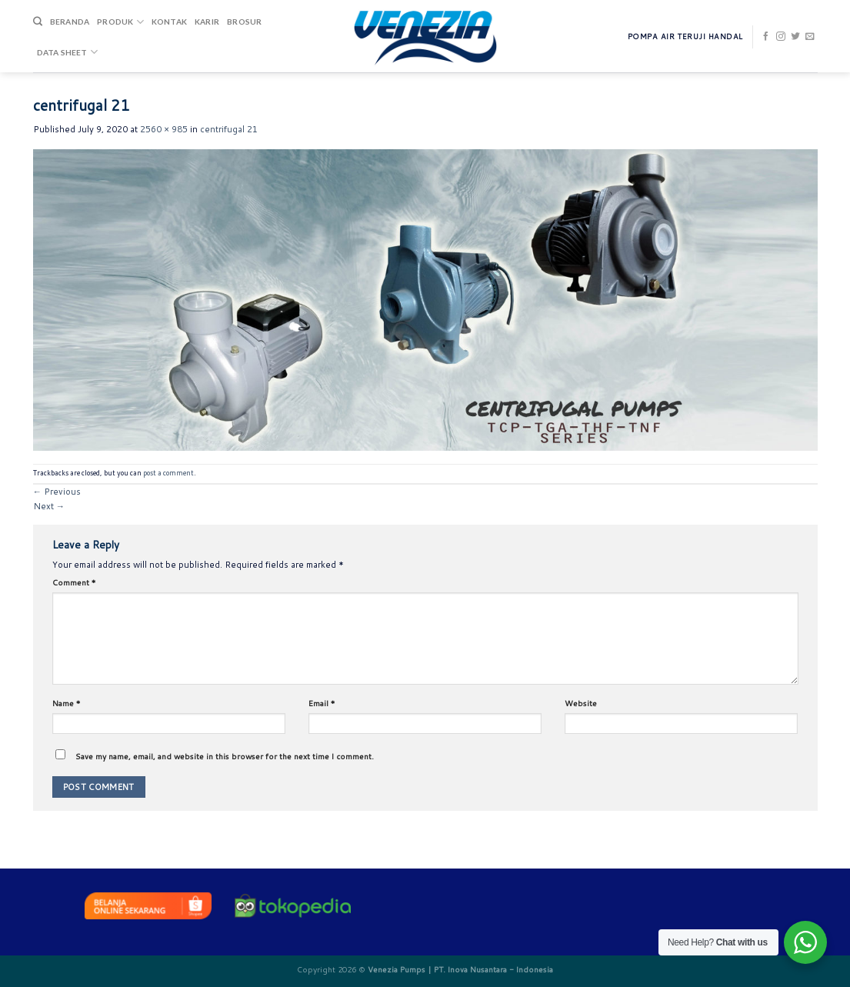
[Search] (37, 21)
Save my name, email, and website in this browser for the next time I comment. (224, 756)
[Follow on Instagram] (780, 37)
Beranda (69, 21)
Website (581, 703)
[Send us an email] (810, 37)
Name (66, 703)
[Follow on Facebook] (766, 37)
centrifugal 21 (229, 129)
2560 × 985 (164, 129)
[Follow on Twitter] (795, 37)
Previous (57, 491)
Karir (207, 21)
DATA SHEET (67, 52)
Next (49, 506)
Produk (120, 22)
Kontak (169, 21)
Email (321, 703)
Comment (74, 582)
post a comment (168, 473)
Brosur (244, 21)
